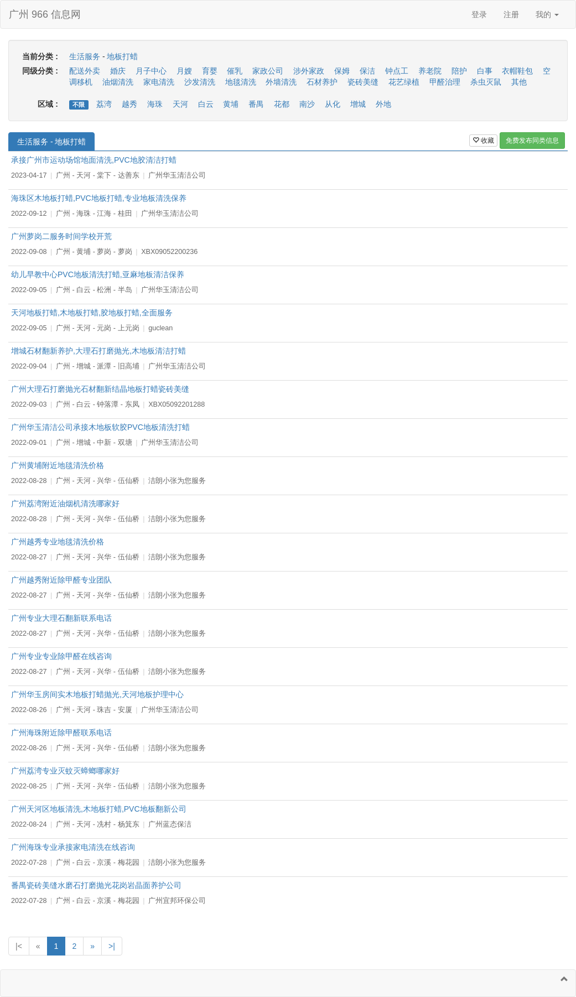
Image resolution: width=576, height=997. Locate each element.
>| (111, 946)
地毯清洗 (240, 81)
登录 (479, 14)
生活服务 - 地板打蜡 (51, 141)
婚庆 (118, 70)
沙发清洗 (199, 81)
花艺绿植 (403, 81)
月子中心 (151, 70)
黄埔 (230, 104)
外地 (383, 104)
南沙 (307, 104)
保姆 (342, 70)
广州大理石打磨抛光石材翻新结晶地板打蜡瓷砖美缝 (100, 389)
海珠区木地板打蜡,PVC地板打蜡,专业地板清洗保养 (98, 198)
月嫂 (184, 70)
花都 (281, 104)
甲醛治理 (444, 81)
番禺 (256, 104)
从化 (332, 104)
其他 (519, 81)
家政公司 (267, 70)
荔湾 (104, 104)
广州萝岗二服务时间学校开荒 (61, 236)
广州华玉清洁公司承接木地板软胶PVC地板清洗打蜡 (100, 427)
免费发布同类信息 (532, 140)
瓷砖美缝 (362, 81)
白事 (484, 70)
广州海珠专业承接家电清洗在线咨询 (73, 847)
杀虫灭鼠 (485, 81)
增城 (358, 104)
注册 (511, 14)
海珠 (155, 104)
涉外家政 (308, 70)
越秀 (129, 104)
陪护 (459, 70)
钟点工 (396, 70)
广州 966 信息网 (45, 14)
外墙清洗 (281, 81)
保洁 (367, 70)
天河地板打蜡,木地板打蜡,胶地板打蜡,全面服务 (92, 312)
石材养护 (322, 81)
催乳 (234, 70)
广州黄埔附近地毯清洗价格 (57, 465)
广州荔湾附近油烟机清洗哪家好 (65, 503)
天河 (180, 104)
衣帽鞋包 (517, 70)
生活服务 (84, 56)
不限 (78, 104)
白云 (206, 104)
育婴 (209, 70)
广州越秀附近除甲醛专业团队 (61, 579)
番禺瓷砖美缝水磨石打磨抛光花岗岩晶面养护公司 (96, 885)
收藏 (483, 140)
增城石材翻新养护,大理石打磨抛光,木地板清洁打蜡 (98, 350)
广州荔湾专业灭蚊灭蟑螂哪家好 (65, 770)
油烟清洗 (117, 81)
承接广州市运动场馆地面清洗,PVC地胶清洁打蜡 (94, 159)
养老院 (430, 70)
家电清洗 (158, 81)
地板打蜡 (122, 56)
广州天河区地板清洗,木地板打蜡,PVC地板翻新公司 (98, 808)
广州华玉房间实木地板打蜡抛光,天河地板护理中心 (97, 694)
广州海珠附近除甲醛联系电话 (61, 732)
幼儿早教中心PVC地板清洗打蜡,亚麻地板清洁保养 (97, 274)
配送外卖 (84, 70)
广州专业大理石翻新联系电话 (61, 618)
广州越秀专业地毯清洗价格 (57, 541)
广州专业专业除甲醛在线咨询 (61, 656)
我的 (547, 14)
